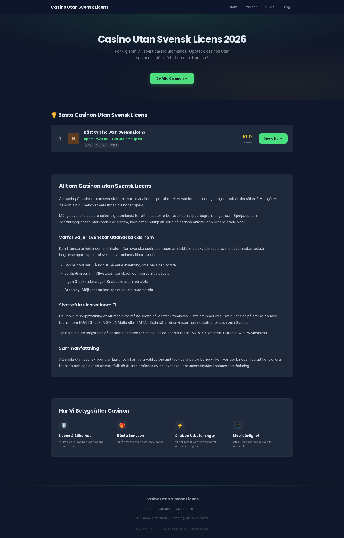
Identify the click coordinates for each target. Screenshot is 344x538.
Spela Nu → (273, 138)
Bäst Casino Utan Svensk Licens (114, 132)
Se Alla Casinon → (171, 78)
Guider (270, 7)
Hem (233, 7)
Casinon (251, 7)
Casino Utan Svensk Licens (79, 7)
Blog (286, 7)
